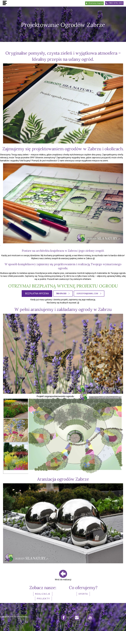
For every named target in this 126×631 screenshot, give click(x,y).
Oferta (83, 593)
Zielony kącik (94, 3)
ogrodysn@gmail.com (87, 293)
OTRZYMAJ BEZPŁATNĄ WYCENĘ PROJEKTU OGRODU (63, 285)
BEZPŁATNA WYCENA (37, 293)
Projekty (43, 597)
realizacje (42, 593)
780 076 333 (115, 3)
